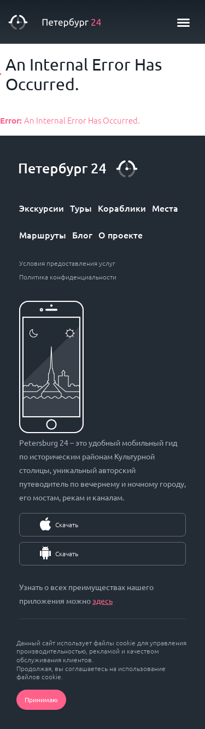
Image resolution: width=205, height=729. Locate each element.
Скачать (66, 524)
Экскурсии (41, 208)
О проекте (120, 235)
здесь (102, 600)
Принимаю (41, 699)
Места (165, 208)
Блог (82, 235)
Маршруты (42, 235)
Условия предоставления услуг (67, 263)
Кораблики (122, 208)
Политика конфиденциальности (67, 276)
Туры (81, 208)
